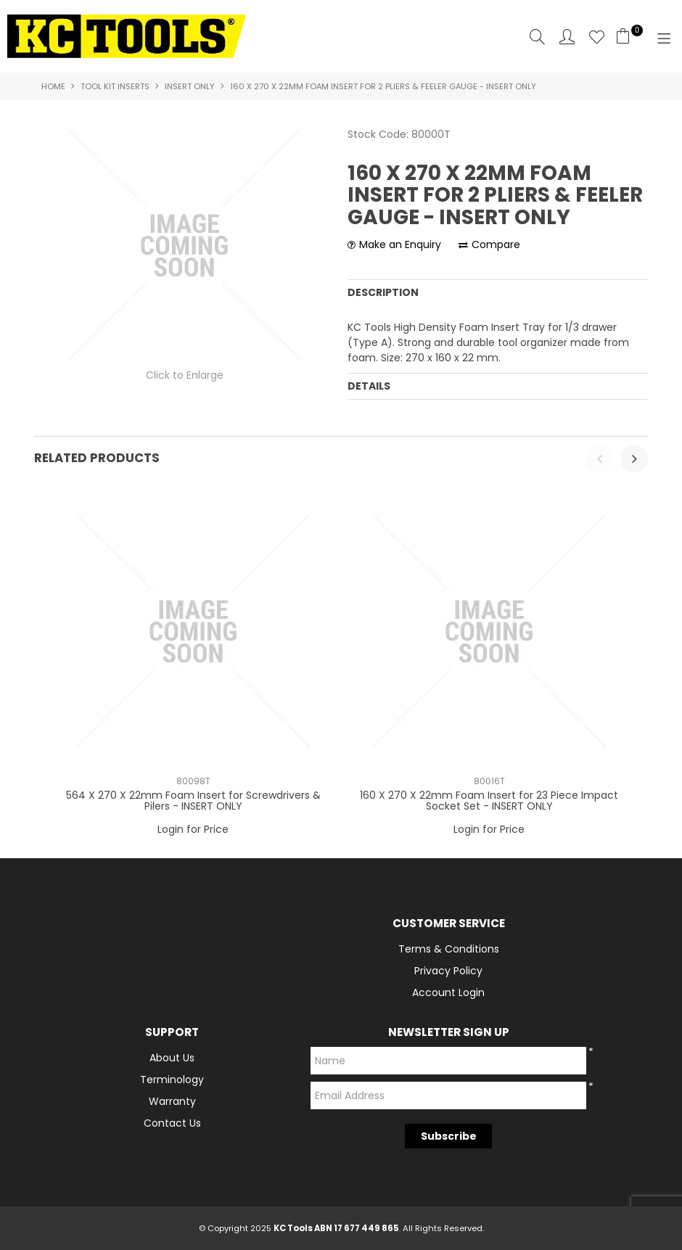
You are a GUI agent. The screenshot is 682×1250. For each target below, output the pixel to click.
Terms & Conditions (448, 949)
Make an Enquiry (400, 244)
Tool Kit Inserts (115, 86)
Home (53, 86)
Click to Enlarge (184, 375)
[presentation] (599, 458)
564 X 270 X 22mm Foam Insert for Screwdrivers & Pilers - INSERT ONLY (193, 800)
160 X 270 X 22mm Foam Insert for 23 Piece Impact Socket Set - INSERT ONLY (489, 800)
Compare (496, 244)
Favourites (596, 36)
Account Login (448, 992)
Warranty (172, 1101)
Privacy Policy (448, 970)
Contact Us (172, 1123)
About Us (171, 1057)
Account (567, 36)
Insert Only (190, 86)
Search (537, 36)
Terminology (172, 1079)
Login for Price (193, 829)
